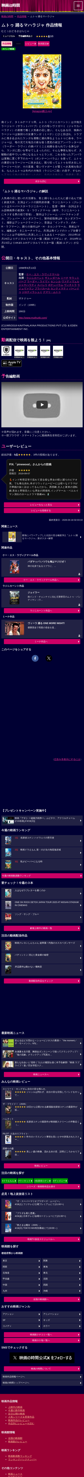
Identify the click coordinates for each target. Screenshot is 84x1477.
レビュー (29, 43)
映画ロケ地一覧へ (41, 1340)
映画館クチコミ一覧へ (41, 1334)
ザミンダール (52, 277)
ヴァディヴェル (70, 281)
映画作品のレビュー (19, 1420)
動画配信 (42, 43)
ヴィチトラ (70, 284)
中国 (5, 1285)
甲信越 (6, 1279)
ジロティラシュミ (32, 292)
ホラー (46, 1326)
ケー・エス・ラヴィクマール (42, 274)
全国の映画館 (15, 1438)
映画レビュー (41, 1165)
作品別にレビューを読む (21, 1423)
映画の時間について (41, 1368)
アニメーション (51, 1314)
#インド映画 (8, 49)
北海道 (6, 1273)
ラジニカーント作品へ (41, 610)
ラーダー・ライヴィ (38, 281)
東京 (5, 1261)
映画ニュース (15, 1474)
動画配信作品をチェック (41, 981)
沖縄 (45, 1291)
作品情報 (21, 16)
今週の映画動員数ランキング (16, 875)
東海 (45, 1267)
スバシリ (42, 284)
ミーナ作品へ (41, 641)
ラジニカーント (35, 277)
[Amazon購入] (42, 111)
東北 (45, 1273)
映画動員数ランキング (20, 1456)
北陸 (45, 1279)
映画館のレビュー (17, 1441)
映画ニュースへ (41, 1074)
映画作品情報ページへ (14, 1377)
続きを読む (40, 181)
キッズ (46, 1320)
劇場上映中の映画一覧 (41, 928)
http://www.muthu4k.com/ (33, 317)
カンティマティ (59, 288)
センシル (56, 281)
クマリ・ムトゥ (52, 292)
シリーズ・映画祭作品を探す (41, 1186)
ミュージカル (9, 36)
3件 (45, 36)
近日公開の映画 (16, 1413)
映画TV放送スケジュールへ (41, 1239)
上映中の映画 (15, 1407)
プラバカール (42, 288)
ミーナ (64, 277)
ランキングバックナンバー (22, 1459)
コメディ (7, 1326)
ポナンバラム (55, 284)
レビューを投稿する (41, 510)
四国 (45, 1285)
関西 (5, 1267)
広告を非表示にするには (67, 759)
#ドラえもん (8, 1181)
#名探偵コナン (42, 1181)
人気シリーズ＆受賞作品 (21, 1417)
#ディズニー (59, 1181)
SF (4, 1320)
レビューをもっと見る (41, 504)
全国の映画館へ (41, 1299)
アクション (8, 1314)
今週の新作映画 (16, 1410)
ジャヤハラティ (27, 284)
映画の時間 (7, 16)
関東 (45, 1261)
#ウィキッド (24, 1181)
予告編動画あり (25, 36)
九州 (5, 1291)
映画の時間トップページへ (16, 1383)
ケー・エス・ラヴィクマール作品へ (41, 580)
